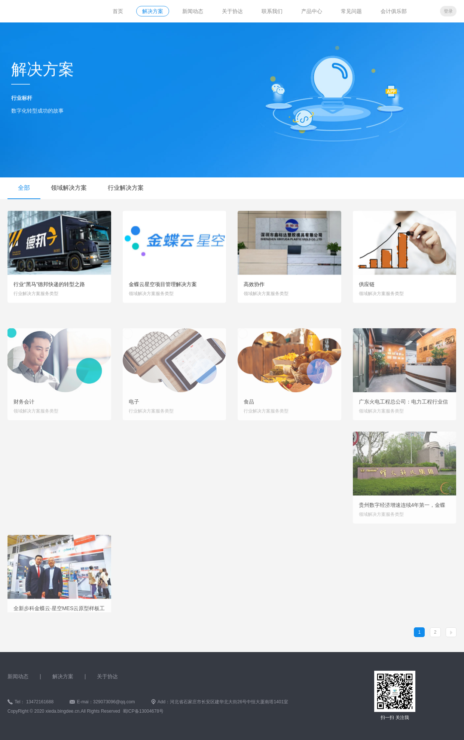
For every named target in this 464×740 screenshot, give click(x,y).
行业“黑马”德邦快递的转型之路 (49, 289)
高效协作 (254, 289)
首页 (118, 10)
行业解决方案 (126, 188)
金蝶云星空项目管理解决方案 (163, 289)
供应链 (367, 289)
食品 (249, 426)
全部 (24, 188)
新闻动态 (192, 10)
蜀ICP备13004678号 (143, 711)
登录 (448, 10)
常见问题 (351, 10)
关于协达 (232, 10)
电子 (134, 426)
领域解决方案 (69, 188)
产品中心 (311, 10)
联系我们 (272, 10)
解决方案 (152, 10)
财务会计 (23, 426)
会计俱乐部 (394, 10)
